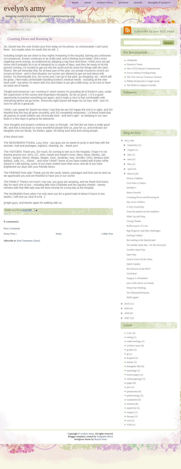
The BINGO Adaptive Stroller (141, 85)
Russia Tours (100, 439)
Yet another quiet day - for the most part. (146, 245)
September (132, 145)
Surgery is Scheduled (137, 278)
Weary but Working (136, 287)
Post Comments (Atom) (28, 240)
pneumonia (132, 391)
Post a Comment (12, 228)
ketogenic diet (134, 366)
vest (129, 420)
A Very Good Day (135, 206)
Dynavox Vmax (134, 64)
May (129, 164)
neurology (132, 370)
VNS (129, 424)
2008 (127, 313)
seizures (131, 403)
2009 (127, 308)
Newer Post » (10, 233)
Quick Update (133, 263)
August (131, 149)
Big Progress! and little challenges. (144, 230)
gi (128, 353)
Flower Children (135, 178)
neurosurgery (133, 374)
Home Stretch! (134, 192)
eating (130, 337)
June (129, 159)
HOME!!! (131, 187)
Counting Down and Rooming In (30, 39)
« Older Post (107, 233)
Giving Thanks (134, 221)
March (130, 173)
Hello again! (133, 297)
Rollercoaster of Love (137, 225)
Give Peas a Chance (136, 183)
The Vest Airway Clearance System (144, 76)
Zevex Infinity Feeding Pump (141, 72)
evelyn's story (133, 345)
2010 (127, 303)
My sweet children (136, 202)
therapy (130, 416)
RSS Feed (149, 30)
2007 (127, 318)
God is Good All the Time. (140, 259)
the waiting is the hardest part (141, 240)
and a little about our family (140, 283)
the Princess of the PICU (139, 268)
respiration (132, 399)
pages (129, 383)
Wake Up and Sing (136, 216)
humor (130, 362)
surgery (130, 412)
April (130, 168)
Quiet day (131, 254)
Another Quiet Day (136, 249)
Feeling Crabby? (135, 235)
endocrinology (134, 341)
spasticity (131, 407)
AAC (129, 333)
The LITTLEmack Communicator (143, 68)
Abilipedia (132, 60)
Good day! (132, 273)
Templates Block (105, 436)
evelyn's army (25, 8)
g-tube (130, 349)
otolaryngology (134, 378)
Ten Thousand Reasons (138, 292)
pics (129, 387)
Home (59, 233)
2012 (127, 140)
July (129, 154)
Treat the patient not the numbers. (143, 211)
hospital (131, 358)
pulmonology (133, 395)
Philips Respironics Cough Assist (143, 81)
